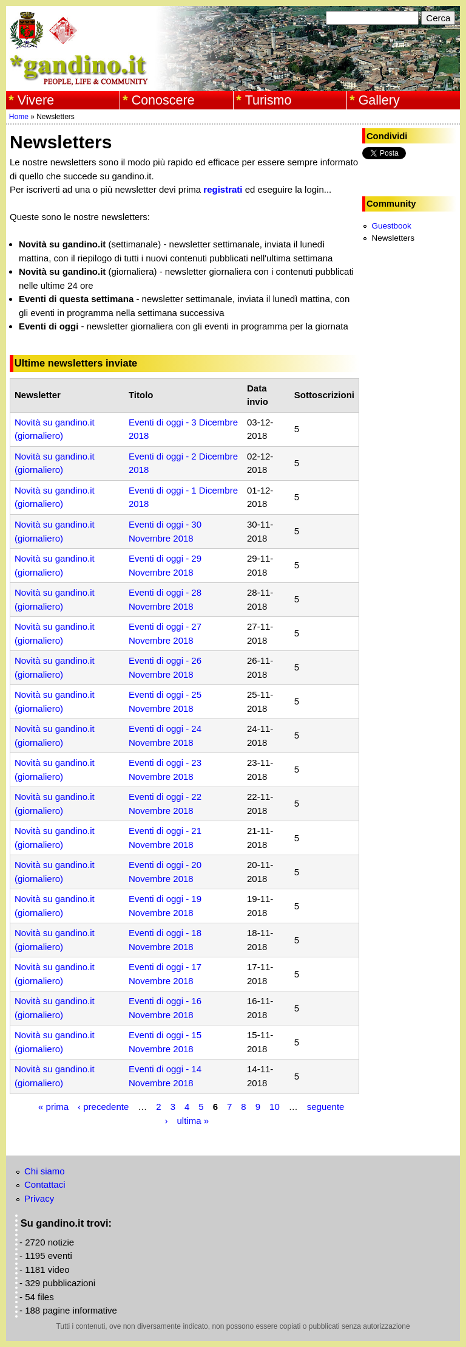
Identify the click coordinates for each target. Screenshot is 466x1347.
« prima (53, 1106)
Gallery (379, 100)
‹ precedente (103, 1106)
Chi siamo (44, 1171)
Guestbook (391, 225)
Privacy (39, 1198)
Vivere (36, 100)
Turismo (268, 100)
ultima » (193, 1120)
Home (19, 116)
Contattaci (45, 1184)
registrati (222, 189)
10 (274, 1106)
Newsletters (392, 238)
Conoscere (163, 100)
